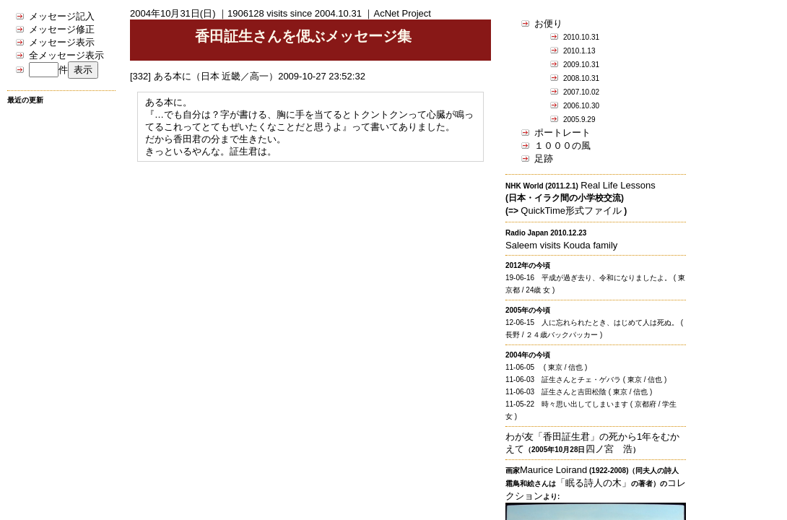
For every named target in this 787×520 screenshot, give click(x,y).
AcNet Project (401, 13)
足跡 (543, 158)
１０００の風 (562, 145)
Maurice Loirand (553, 469)
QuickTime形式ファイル (571, 210)
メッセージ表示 (62, 42)
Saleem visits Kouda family (561, 245)
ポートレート (562, 132)
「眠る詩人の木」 (593, 482)
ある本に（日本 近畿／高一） (216, 76)
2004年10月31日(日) (173, 13)
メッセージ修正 (62, 29)
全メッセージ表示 (66, 55)
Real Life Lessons (618, 185)
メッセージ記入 (62, 16)
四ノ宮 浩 (609, 448)
